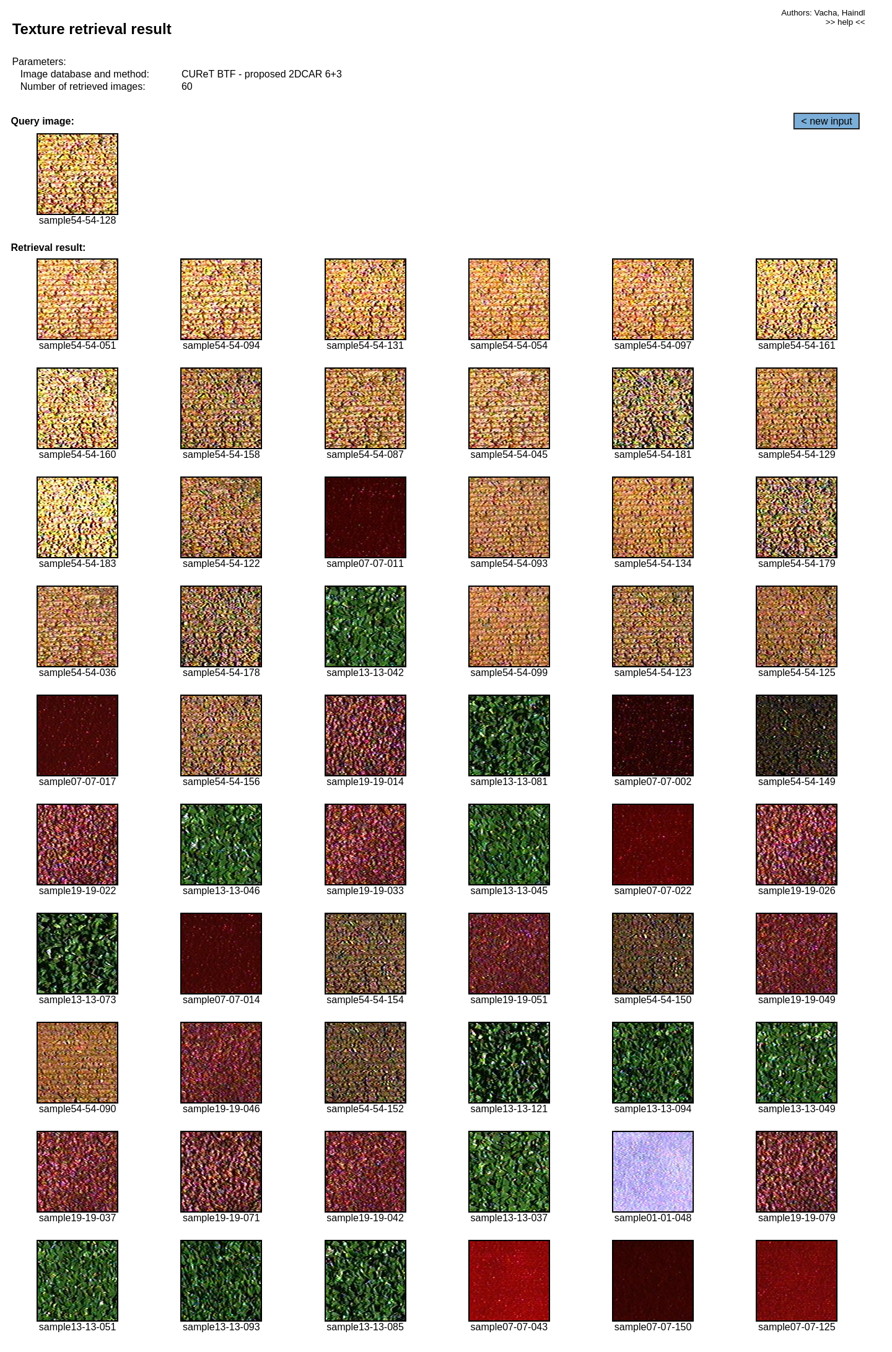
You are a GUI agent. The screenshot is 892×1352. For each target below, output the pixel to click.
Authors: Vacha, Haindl (823, 12)
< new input (826, 121)
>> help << (845, 22)
